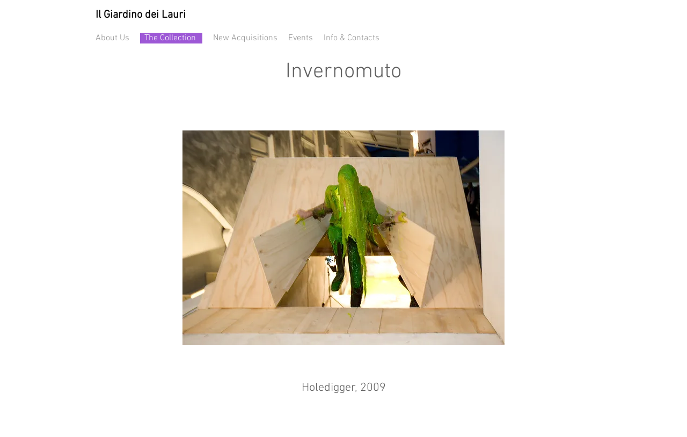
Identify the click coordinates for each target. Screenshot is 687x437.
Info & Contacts (351, 38)
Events (300, 38)
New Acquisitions (245, 38)
